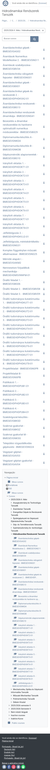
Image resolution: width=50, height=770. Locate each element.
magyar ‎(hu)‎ (9, 755)
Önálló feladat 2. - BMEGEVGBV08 (21, 288)
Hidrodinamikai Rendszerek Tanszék (39, 21)
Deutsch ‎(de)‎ (9, 749)
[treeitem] (25, 600)
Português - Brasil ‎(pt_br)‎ (12, 746)
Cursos (13, 21)
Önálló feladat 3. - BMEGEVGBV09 (21, 294)
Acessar (42, 3)
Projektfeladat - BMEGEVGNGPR (20, 368)
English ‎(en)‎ (9, 752)
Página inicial (5, 21)
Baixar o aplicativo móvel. (13, 763)
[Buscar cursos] (16, 38)
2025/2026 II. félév (22, 21)
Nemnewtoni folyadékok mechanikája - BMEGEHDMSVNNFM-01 (16, 271)
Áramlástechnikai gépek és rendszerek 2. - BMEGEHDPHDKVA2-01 (18, 95)
